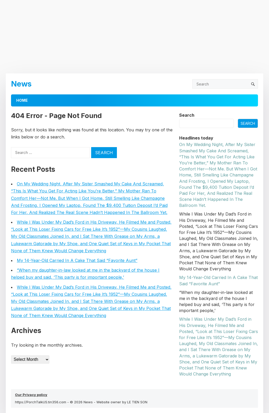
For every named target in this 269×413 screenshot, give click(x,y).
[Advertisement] (134, 36)
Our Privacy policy (31, 395)
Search (186, 115)
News (21, 83)
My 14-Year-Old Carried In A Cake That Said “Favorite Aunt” (77, 260)
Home (22, 100)
